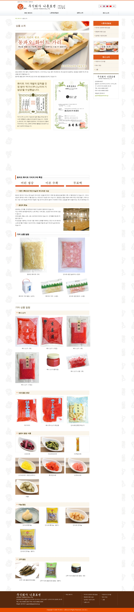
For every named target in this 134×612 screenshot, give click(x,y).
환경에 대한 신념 (88, 597)
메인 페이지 (18, 18)
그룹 (103, 599)
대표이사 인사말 (106, 594)
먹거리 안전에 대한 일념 (91, 594)
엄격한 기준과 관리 (89, 599)
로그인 (84, 610)
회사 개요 (104, 597)
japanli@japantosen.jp (101, 95)
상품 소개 (86, 602)
